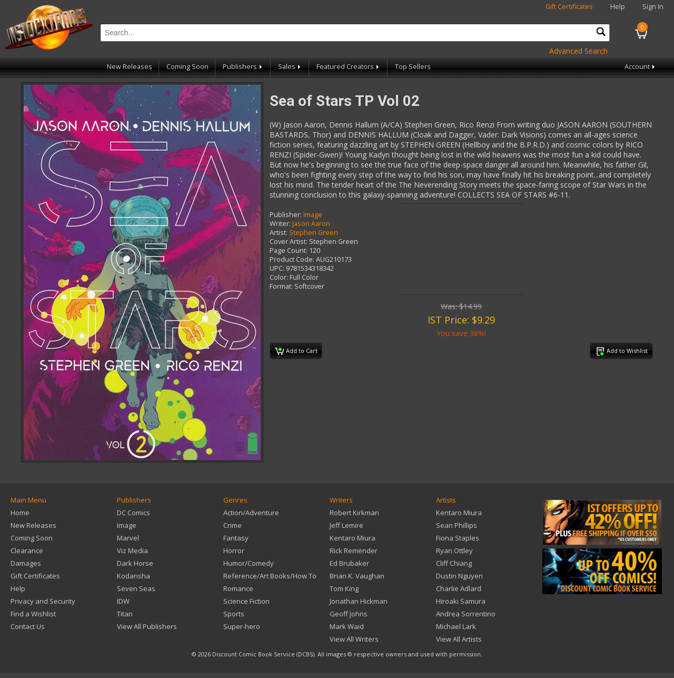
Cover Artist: (289, 241)
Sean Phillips (456, 525)
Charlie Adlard (458, 588)
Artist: (279, 232)
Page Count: (289, 250)
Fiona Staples (457, 538)
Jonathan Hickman (359, 601)
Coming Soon (187, 66)
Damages (26, 563)
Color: (279, 277)
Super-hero (241, 626)
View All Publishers (147, 626)
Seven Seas (136, 588)
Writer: (280, 223)
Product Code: (292, 259)
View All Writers (354, 639)
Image (312, 214)
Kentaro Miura (352, 538)
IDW (123, 601)
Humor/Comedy (248, 563)
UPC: (277, 268)
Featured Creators (348, 66)
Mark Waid (347, 626)
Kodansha (133, 576)
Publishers (243, 66)
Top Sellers (413, 66)
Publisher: (286, 214)
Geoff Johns (349, 613)
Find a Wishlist (33, 613)
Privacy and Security (43, 601)
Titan (125, 613)
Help (617, 6)
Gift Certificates (569, 6)
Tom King (344, 588)
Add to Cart (296, 351)
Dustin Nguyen (459, 576)
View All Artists (459, 639)
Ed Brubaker (349, 563)
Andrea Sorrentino (465, 613)
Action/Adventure (251, 512)
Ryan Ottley (454, 550)
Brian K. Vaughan (357, 576)
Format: (281, 286)
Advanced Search (578, 51)
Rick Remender (354, 550)
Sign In (652, 6)
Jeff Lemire (346, 525)
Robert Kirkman (354, 512)
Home (20, 512)
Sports (233, 613)
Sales (290, 66)
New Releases (129, 66)
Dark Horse (135, 563)
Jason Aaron (311, 223)
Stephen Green (313, 232)
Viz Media (132, 550)
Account (641, 66)
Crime (232, 525)
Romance (238, 588)
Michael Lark (456, 626)
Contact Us (28, 626)
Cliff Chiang (454, 563)
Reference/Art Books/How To (269, 576)
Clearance (27, 550)
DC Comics (133, 512)
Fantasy (236, 538)
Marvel (128, 538)
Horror (233, 550)
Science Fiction (246, 601)
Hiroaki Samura (460, 601)
